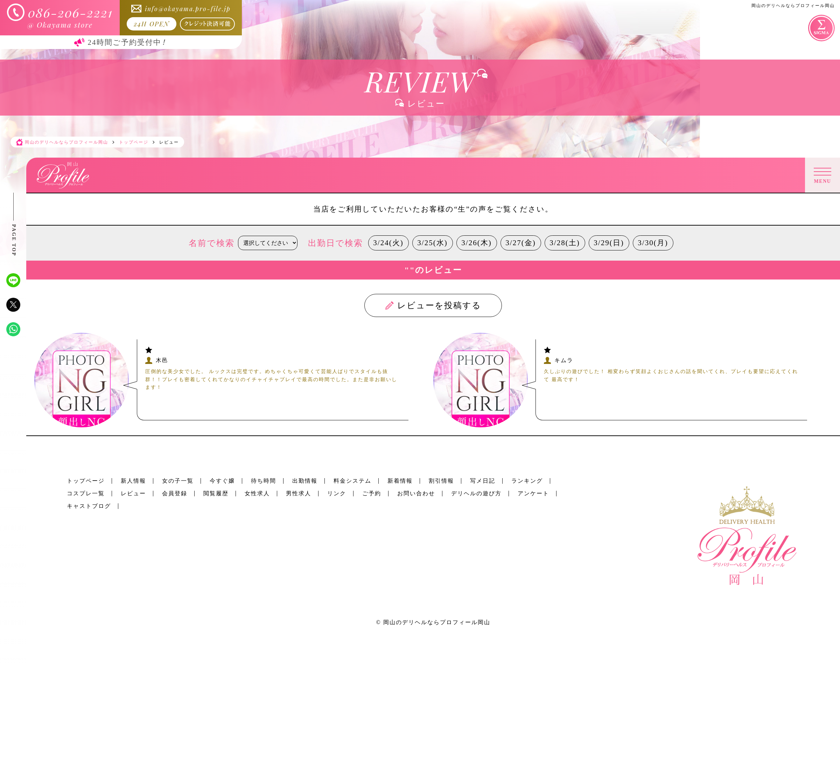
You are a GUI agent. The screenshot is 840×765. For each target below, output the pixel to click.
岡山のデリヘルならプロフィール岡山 (436, 622)
